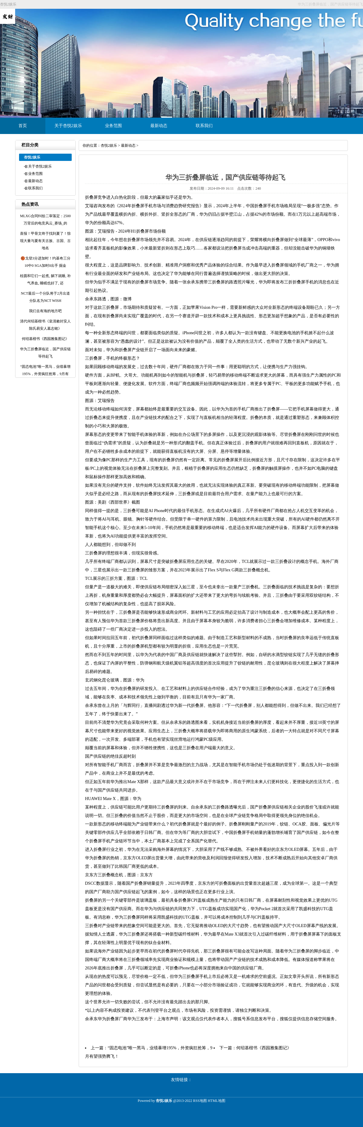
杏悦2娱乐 (109, 145)
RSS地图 (200, 1101)
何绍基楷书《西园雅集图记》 (263, 1048)
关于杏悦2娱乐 (68, 125)
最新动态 (158, 125)
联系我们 (204, 125)
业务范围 (113, 125)
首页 (22, 125)
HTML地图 (216, 1101)
